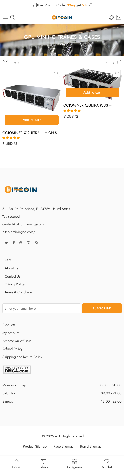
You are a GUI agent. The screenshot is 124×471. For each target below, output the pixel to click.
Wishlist (106, 464)
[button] (32, 120)
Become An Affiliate (16, 340)
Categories (74, 464)
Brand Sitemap (90, 446)
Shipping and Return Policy (22, 356)
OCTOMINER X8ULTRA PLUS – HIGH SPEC (92, 105)
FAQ (8, 260)
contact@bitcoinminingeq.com (24, 224)
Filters (11, 62)
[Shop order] (113, 62)
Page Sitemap (63, 446)
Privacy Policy (15, 284)
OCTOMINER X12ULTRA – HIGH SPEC (31, 133)
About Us (11, 268)
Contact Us (12, 276)
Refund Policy (12, 348)
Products (8, 324)
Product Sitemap (35, 446)
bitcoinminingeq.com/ (18, 231)
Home (62, 43)
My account (10, 332)
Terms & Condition (18, 292)
